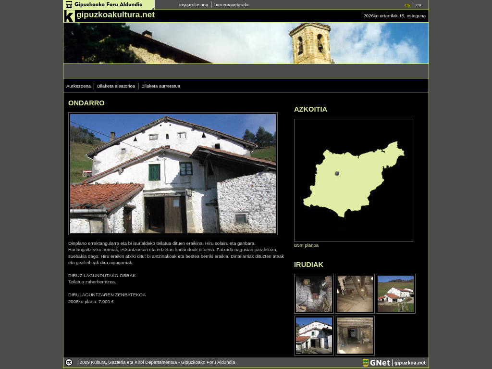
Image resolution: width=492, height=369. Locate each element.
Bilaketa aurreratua (160, 86)
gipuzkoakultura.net (115, 14)
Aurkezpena (78, 86)
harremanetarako (231, 4)
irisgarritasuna (193, 4)
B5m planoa (306, 245)
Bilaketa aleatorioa (116, 86)
